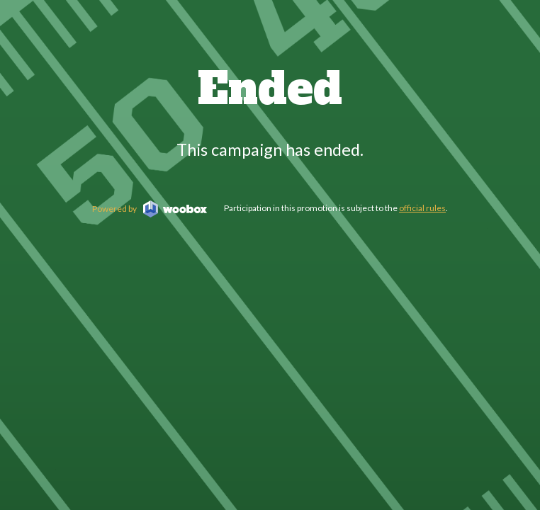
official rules (422, 208)
